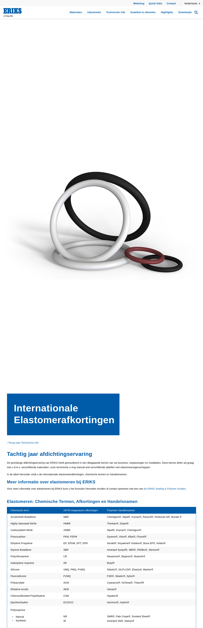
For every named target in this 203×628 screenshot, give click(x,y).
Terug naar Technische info (23, 442)
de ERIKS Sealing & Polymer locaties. (165, 488)
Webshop (139, 3)
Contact (171, 3)
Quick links (155, 3)
